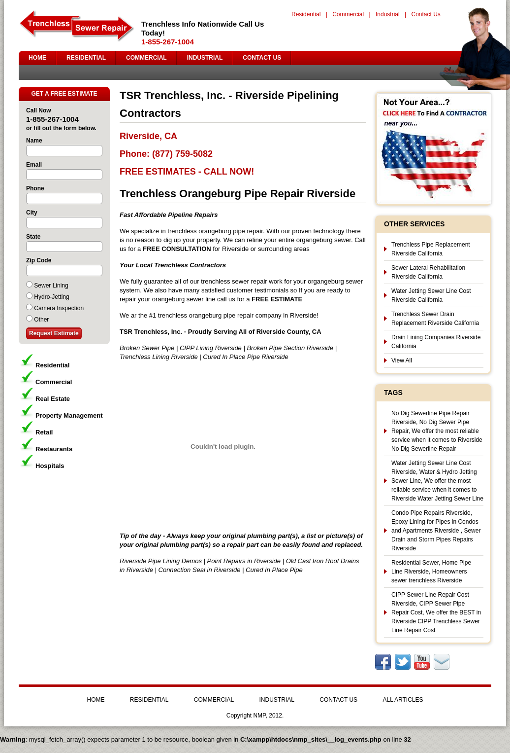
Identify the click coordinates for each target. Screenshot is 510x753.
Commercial (348, 14)
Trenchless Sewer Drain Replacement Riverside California (435, 318)
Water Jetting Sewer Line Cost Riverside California (431, 295)
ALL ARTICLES (402, 699)
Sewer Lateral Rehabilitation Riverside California (428, 272)
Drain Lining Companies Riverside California (435, 342)
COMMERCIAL (146, 57)
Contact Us (425, 14)
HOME (37, 57)
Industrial (388, 14)
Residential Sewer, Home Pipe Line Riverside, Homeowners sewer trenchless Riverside (431, 571)
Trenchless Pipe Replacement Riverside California (430, 249)
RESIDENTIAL (86, 57)
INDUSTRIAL (205, 57)
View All (401, 360)
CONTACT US (262, 57)
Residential (305, 14)
